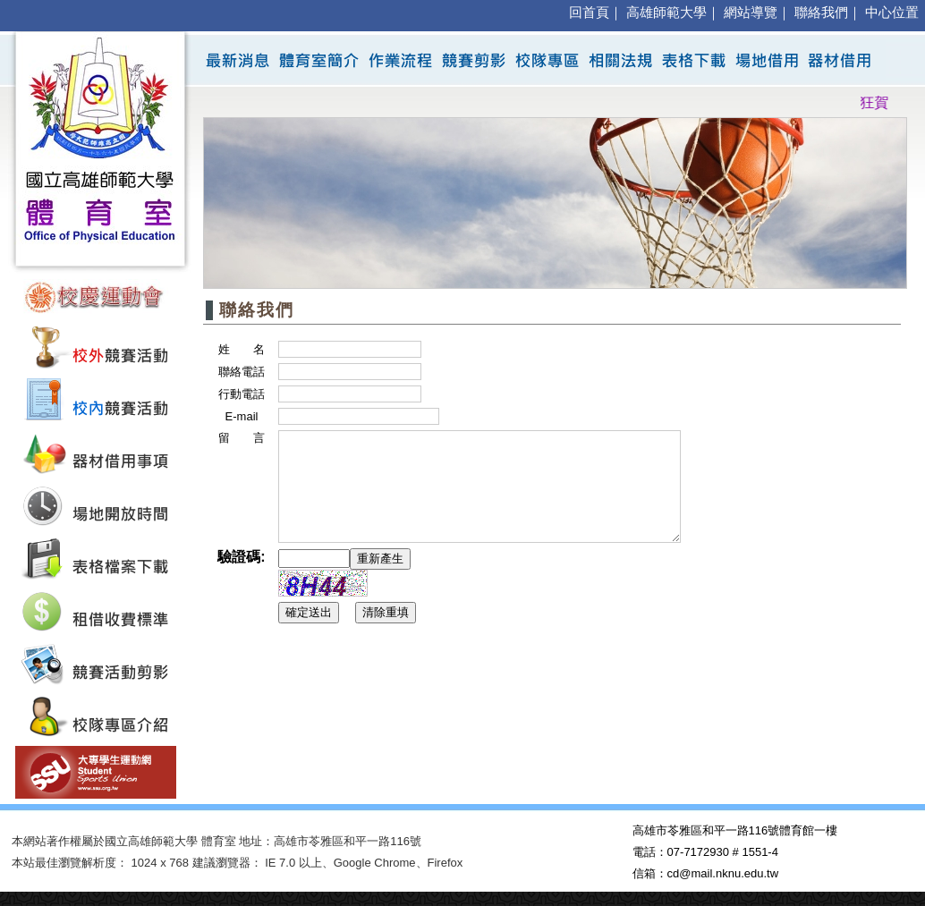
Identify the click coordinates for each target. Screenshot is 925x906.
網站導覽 (750, 12)
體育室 (218, 841)
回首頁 (589, 12)
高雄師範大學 (666, 12)
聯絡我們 (821, 12)
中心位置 (892, 12)
